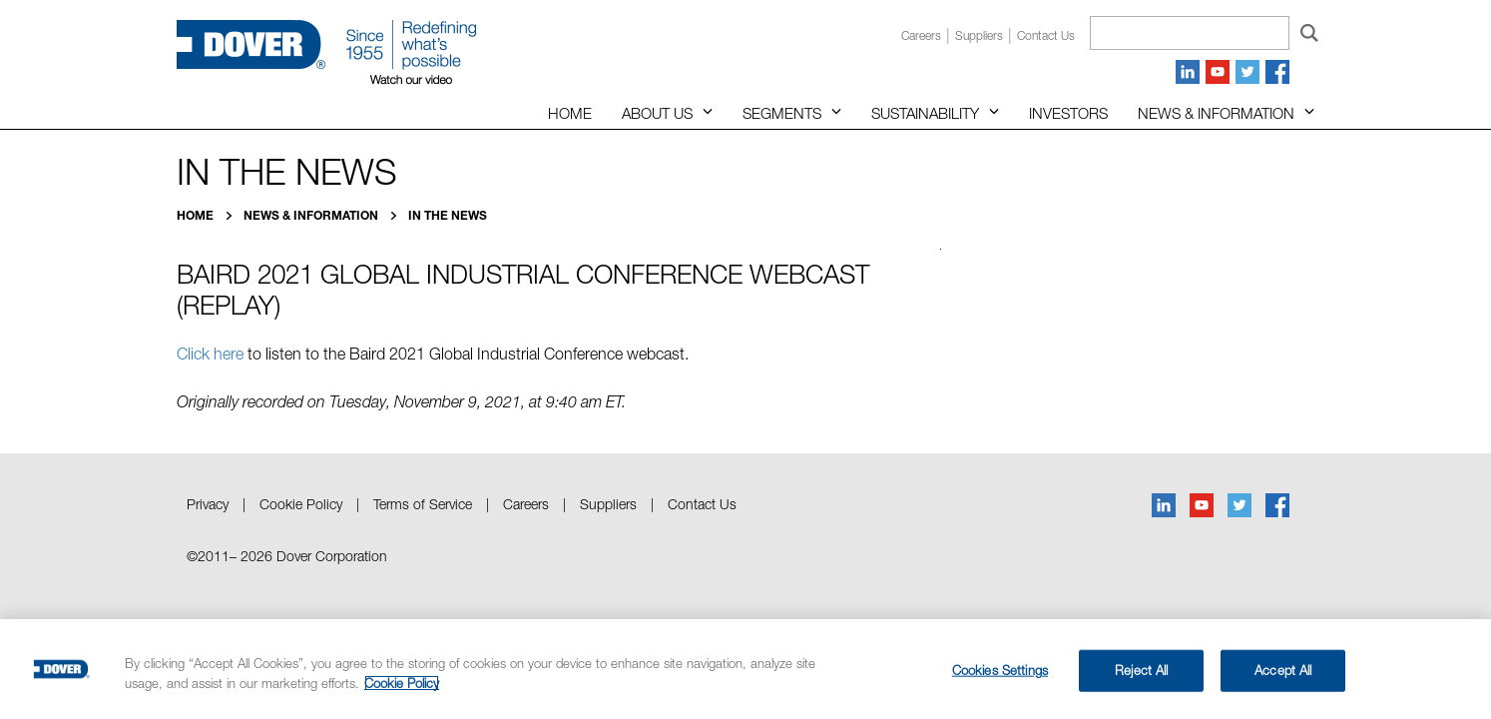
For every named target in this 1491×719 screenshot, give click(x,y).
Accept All (1282, 670)
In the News (447, 215)
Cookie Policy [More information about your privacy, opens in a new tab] (401, 683)
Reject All (1141, 670)
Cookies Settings (1000, 670)
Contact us (1046, 35)
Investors (1068, 113)
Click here (210, 353)
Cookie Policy (300, 503)
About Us (657, 113)
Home (570, 113)
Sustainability (925, 113)
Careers (921, 35)
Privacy (208, 503)
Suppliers (979, 35)
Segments (782, 113)
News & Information (1216, 113)
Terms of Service (422, 503)
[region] (745, 669)
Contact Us (702, 503)
